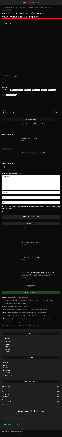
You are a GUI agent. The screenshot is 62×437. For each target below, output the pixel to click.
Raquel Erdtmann (55, 113)
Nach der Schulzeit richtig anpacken (30, 242)
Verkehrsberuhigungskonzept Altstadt (18, 297)
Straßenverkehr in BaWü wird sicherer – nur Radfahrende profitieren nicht (27, 309)
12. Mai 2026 (6, 344)
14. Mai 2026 (6, 339)
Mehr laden (31, 286)
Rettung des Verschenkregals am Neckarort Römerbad (20, 322)
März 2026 (6, 367)
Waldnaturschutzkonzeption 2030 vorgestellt (33, 152)
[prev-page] (3, 167)
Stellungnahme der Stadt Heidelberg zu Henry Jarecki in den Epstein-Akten (27, 312)
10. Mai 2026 (6, 349)
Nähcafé (23, 228)
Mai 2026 (5, 362)
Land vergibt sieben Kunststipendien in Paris (33, 124)
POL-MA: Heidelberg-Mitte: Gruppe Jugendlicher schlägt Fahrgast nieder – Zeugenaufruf (30, 300)
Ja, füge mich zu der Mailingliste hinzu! (13, 212)
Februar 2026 (6, 370)
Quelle (3, 83)
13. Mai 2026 (6, 341)
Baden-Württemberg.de (11, 7)
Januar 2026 (6, 373)
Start (3, 7)
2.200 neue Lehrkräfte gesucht (29, 138)
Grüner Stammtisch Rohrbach (10, 113)
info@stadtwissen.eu (12, 424)
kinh (3, 322)
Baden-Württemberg (12, 95)
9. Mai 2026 (6, 352)
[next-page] (6, 167)
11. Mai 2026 (6, 346)
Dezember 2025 (7, 375)
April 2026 (5, 365)
